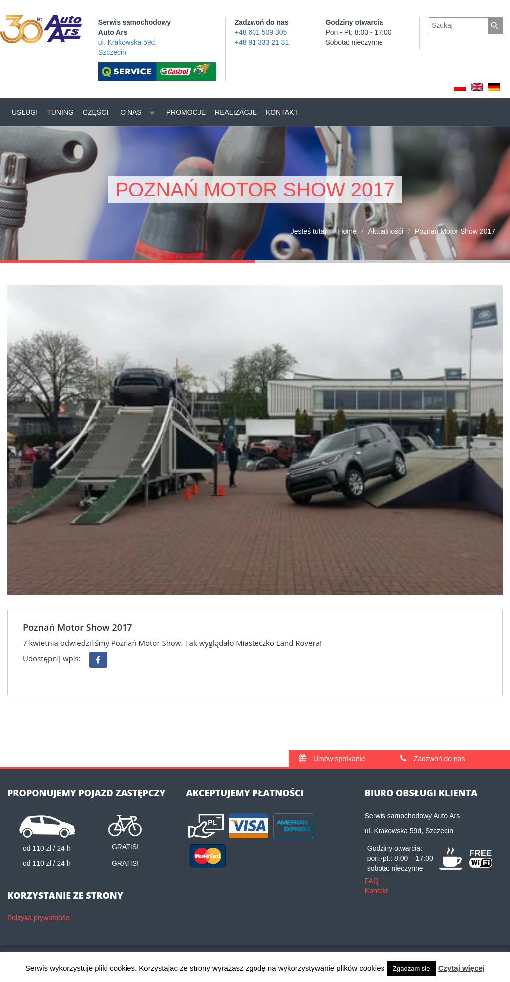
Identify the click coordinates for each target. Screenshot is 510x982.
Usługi (25, 112)
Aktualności (386, 231)
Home (347, 231)
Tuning (60, 112)
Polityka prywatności (39, 918)
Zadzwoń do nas (432, 759)
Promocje (186, 112)
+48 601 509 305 (261, 32)
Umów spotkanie (332, 759)
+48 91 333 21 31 (262, 42)
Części (95, 112)
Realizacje (236, 112)
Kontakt (282, 112)
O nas (131, 112)
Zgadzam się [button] (411, 968)
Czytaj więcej (461, 968)
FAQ (372, 881)
